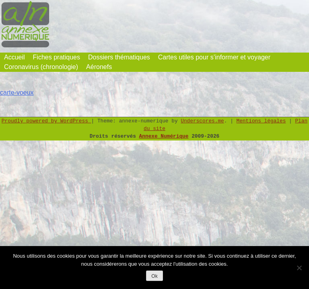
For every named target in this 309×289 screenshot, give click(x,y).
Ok (154, 276)
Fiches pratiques (56, 57)
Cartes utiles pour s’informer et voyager (214, 57)
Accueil (14, 57)
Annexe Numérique (164, 136)
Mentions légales (261, 121)
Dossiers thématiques (119, 57)
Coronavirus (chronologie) (41, 66)
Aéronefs (99, 66)
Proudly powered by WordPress (46, 121)
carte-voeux (17, 92)
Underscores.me (202, 121)
